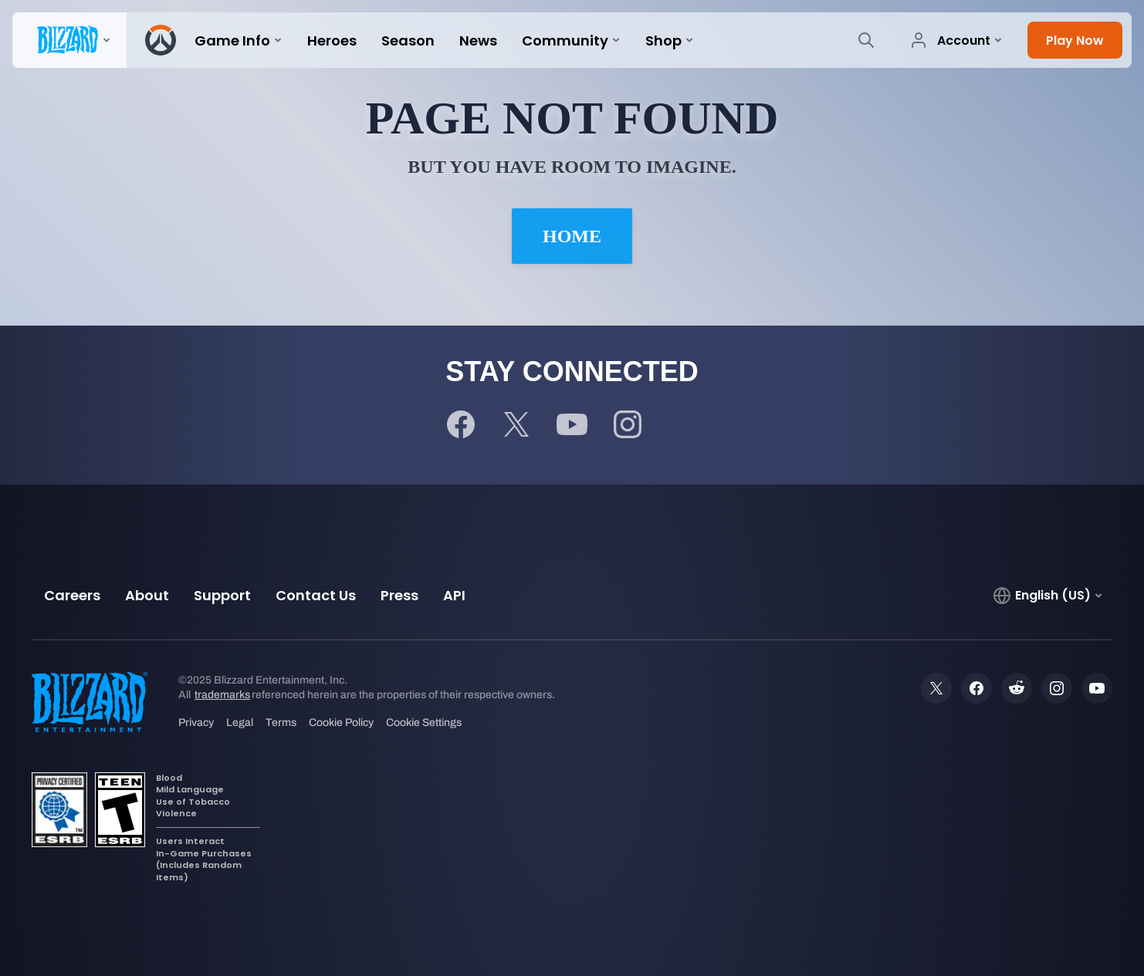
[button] (1074, 40)
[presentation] (69, 40)
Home (572, 236)
